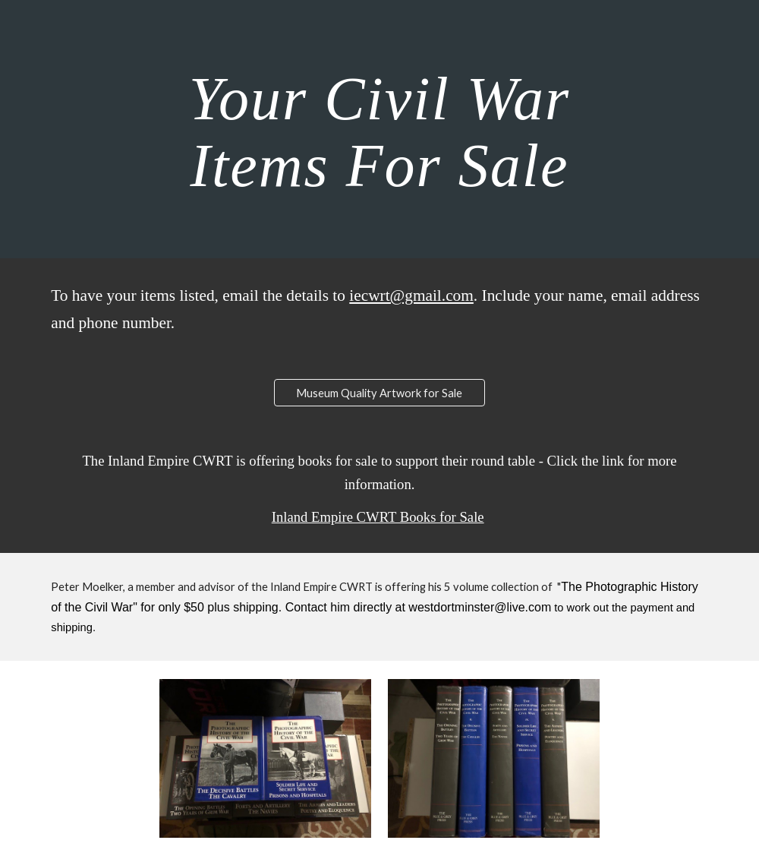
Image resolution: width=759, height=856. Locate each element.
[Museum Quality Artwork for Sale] (380, 392)
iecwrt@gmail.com (411, 295)
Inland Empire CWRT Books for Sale (378, 517)
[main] (379, 129)
